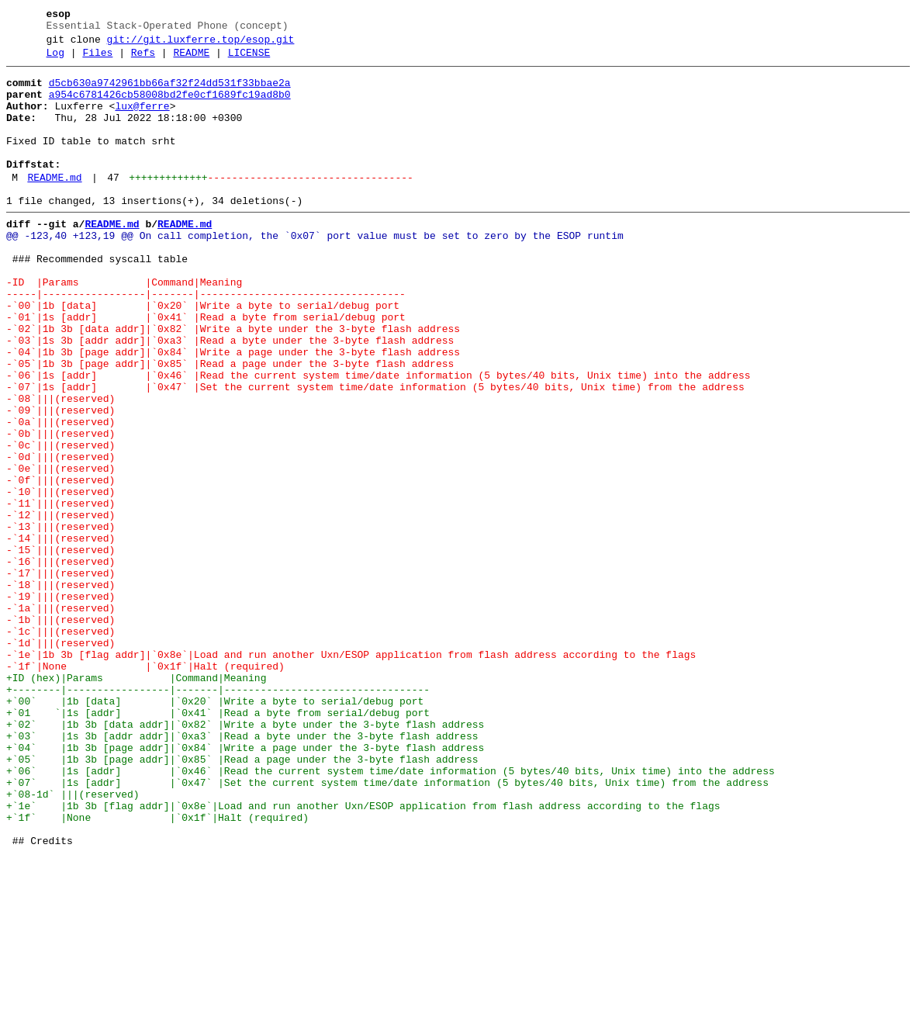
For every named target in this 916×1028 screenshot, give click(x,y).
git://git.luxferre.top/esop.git (201, 44)
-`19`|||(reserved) (60, 704)
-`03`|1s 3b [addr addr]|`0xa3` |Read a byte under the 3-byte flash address (230, 396)
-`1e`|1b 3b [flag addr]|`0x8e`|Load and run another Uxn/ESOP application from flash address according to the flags (351, 774)
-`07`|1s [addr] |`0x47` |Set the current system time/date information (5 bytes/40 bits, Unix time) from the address (375, 452)
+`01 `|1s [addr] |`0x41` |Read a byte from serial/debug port (218, 843)
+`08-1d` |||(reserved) (73, 941)
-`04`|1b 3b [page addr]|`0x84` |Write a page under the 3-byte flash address (233, 410)
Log (55, 60)
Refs (143, 60)
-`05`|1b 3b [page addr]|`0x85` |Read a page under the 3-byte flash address (230, 424)
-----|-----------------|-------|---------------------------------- (206, 341)
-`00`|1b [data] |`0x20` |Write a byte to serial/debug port (202, 355)
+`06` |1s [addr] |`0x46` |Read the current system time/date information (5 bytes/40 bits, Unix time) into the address (390, 913)
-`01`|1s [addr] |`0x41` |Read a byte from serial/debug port (206, 369)
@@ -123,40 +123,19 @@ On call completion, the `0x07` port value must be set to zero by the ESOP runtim (315, 271)
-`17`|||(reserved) (60, 676)
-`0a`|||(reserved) (60, 494)
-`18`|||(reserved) (60, 690)
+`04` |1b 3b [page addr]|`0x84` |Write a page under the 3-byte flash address (245, 885)
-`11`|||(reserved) (60, 592)
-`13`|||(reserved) (60, 620)
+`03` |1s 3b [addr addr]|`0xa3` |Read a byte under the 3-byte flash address (242, 871)
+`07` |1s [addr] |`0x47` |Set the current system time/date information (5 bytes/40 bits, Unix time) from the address (387, 927)
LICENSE (249, 60)
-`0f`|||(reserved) (60, 564)
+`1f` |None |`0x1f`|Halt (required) (157, 969)
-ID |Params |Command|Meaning (124, 327)
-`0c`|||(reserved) (60, 522)
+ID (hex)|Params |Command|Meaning (136, 801)
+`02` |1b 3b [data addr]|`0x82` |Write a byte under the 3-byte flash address (245, 857)
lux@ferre (142, 120)
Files (97, 60)
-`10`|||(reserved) (60, 578)
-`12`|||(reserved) (60, 606)
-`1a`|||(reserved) (60, 718)
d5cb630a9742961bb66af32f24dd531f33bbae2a (170, 92)
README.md (54, 206)
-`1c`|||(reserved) (60, 746)
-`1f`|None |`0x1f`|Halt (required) (145, 787)
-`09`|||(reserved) (60, 480)
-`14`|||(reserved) (60, 634)
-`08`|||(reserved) (60, 466)
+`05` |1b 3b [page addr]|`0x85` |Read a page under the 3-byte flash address (242, 899)
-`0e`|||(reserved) (60, 550)
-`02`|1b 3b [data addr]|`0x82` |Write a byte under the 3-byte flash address (233, 382)
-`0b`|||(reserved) (60, 508)
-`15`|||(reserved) (60, 648)
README (191, 60)
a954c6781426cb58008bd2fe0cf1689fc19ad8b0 (170, 106)
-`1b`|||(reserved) (60, 732)
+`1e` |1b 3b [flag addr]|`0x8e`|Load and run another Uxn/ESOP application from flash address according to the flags (363, 955)
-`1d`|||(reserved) (60, 760)
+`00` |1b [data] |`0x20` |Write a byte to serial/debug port (214, 829)
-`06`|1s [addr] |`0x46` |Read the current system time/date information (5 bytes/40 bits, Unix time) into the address (378, 438)
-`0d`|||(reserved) (60, 536)
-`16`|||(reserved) (60, 662)
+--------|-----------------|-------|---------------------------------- (218, 815)
